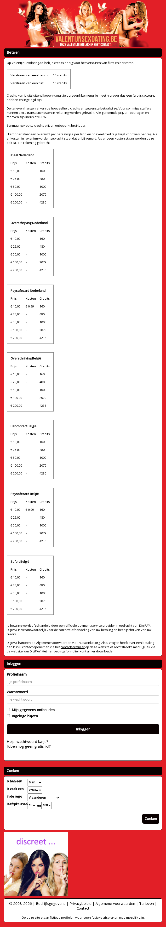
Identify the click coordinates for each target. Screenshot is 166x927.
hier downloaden (102, 651)
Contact (83, 908)
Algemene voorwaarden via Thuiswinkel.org (68, 643)
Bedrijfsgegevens (50, 903)
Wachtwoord (17, 691)
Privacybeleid (80, 903)
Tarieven (146, 903)
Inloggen (83, 729)
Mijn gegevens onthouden (32, 709)
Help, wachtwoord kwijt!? (27, 741)
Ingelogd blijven (24, 715)
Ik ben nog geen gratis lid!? (29, 746)
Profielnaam (17, 674)
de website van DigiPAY (23, 651)
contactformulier (73, 647)
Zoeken (151, 818)
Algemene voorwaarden (115, 903)
